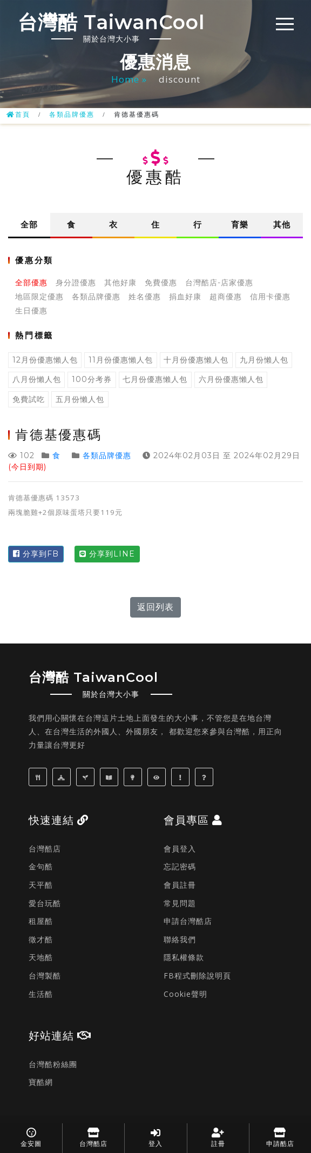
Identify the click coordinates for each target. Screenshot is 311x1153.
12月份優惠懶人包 (45, 360)
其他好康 (120, 282)
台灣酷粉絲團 (53, 1064)
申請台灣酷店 (188, 921)
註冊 (218, 1138)
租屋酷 (41, 921)
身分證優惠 (76, 282)
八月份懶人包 (36, 379)
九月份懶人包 (264, 360)
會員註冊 (180, 885)
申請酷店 (280, 1138)
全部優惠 (31, 282)
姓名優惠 (145, 296)
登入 (155, 1138)
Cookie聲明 (185, 994)
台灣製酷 (45, 975)
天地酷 (41, 957)
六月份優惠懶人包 (231, 379)
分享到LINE (107, 554)
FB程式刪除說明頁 (197, 975)
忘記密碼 (180, 866)
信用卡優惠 (270, 296)
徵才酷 (41, 939)
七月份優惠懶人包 (155, 379)
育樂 (239, 225)
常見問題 (180, 903)
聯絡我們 (180, 939)
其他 (281, 225)
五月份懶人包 (80, 399)
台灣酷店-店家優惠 (219, 282)
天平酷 (41, 885)
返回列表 (155, 607)
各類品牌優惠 (71, 114)
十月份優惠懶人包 (196, 360)
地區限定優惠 (39, 296)
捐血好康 (185, 296)
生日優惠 (31, 311)
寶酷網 (41, 1082)
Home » (130, 79)
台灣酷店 (45, 848)
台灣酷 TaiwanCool (111, 27)
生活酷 (41, 994)
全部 (29, 225)
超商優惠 (225, 296)
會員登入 (180, 848)
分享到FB (36, 554)
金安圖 (31, 1138)
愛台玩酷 (45, 903)
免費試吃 (28, 399)
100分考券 (92, 379)
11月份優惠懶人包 (121, 360)
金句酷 (41, 866)
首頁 (18, 114)
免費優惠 (161, 282)
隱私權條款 (184, 957)
